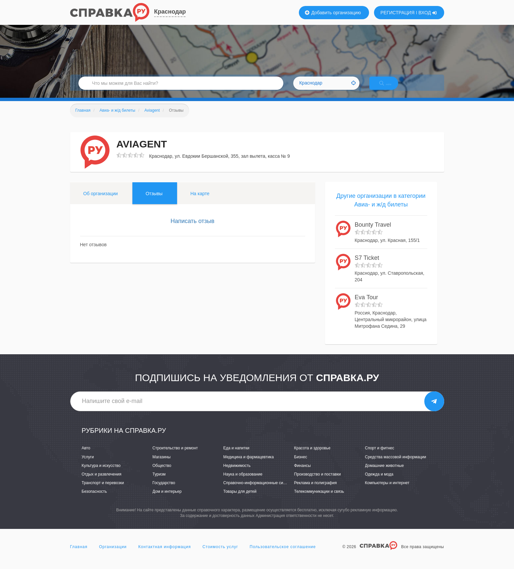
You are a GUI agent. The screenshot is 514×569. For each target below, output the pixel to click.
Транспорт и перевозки (103, 489)
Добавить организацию (333, 12)
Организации (113, 553)
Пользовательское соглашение (283, 553)
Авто (86, 455)
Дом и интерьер (167, 498)
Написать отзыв (192, 228)
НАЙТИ (391, 87)
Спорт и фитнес (380, 455)
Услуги (88, 464)
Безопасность (94, 498)
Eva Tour (366, 304)
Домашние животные (384, 472)
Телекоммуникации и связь (319, 498)
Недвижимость (237, 472)
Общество (162, 472)
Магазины (162, 464)
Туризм (159, 481)
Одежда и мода (379, 481)
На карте (200, 200)
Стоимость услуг (220, 553)
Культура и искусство (101, 472)
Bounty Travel (373, 232)
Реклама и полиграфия (315, 489)
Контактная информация (164, 553)
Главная (79, 553)
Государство (164, 489)
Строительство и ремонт (175, 455)
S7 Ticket (367, 264)
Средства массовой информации (395, 464)
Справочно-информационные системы (259, 489)
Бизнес (300, 464)
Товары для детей (240, 498)
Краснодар (170, 11)
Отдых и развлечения (101, 481)
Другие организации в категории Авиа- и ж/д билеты (380, 207)
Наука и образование (242, 481)
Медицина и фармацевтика (248, 464)
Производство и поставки (317, 481)
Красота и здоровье (312, 455)
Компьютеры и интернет (387, 489)
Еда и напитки (236, 455)
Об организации (100, 200)
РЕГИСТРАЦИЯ (398, 12)
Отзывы (154, 200)
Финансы (302, 472)
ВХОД (427, 12)
